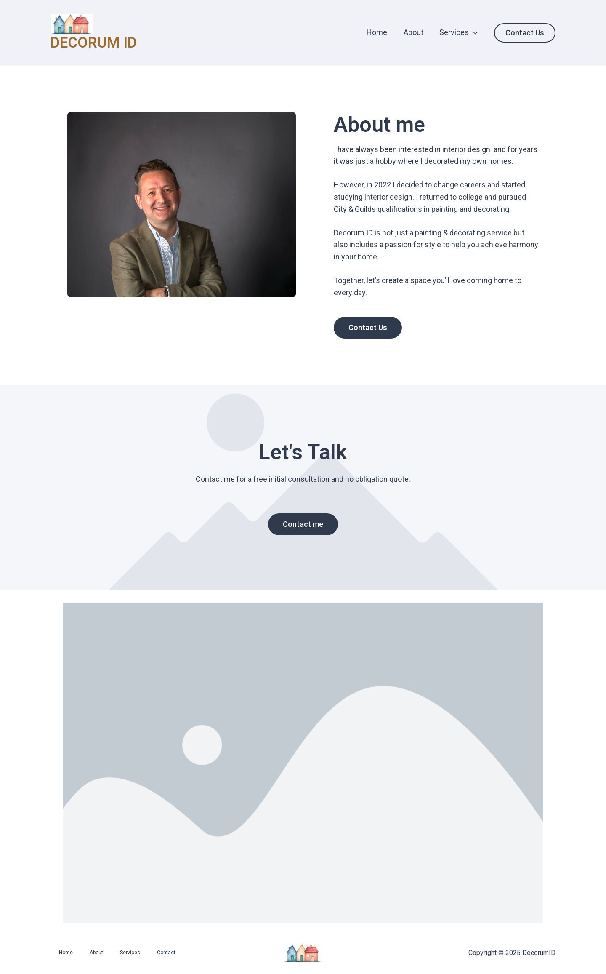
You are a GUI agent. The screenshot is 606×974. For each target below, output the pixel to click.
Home (379, 32)
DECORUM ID (93, 42)
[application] (473, 32)
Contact (166, 952)
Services (459, 32)
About (415, 32)
